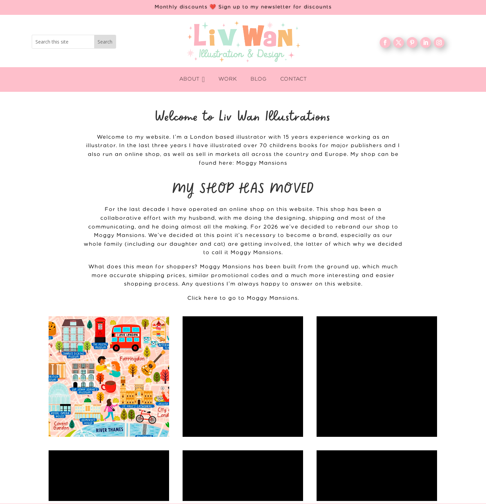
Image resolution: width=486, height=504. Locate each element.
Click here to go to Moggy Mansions (242, 298)
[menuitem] (192, 79)
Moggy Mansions (261, 163)
